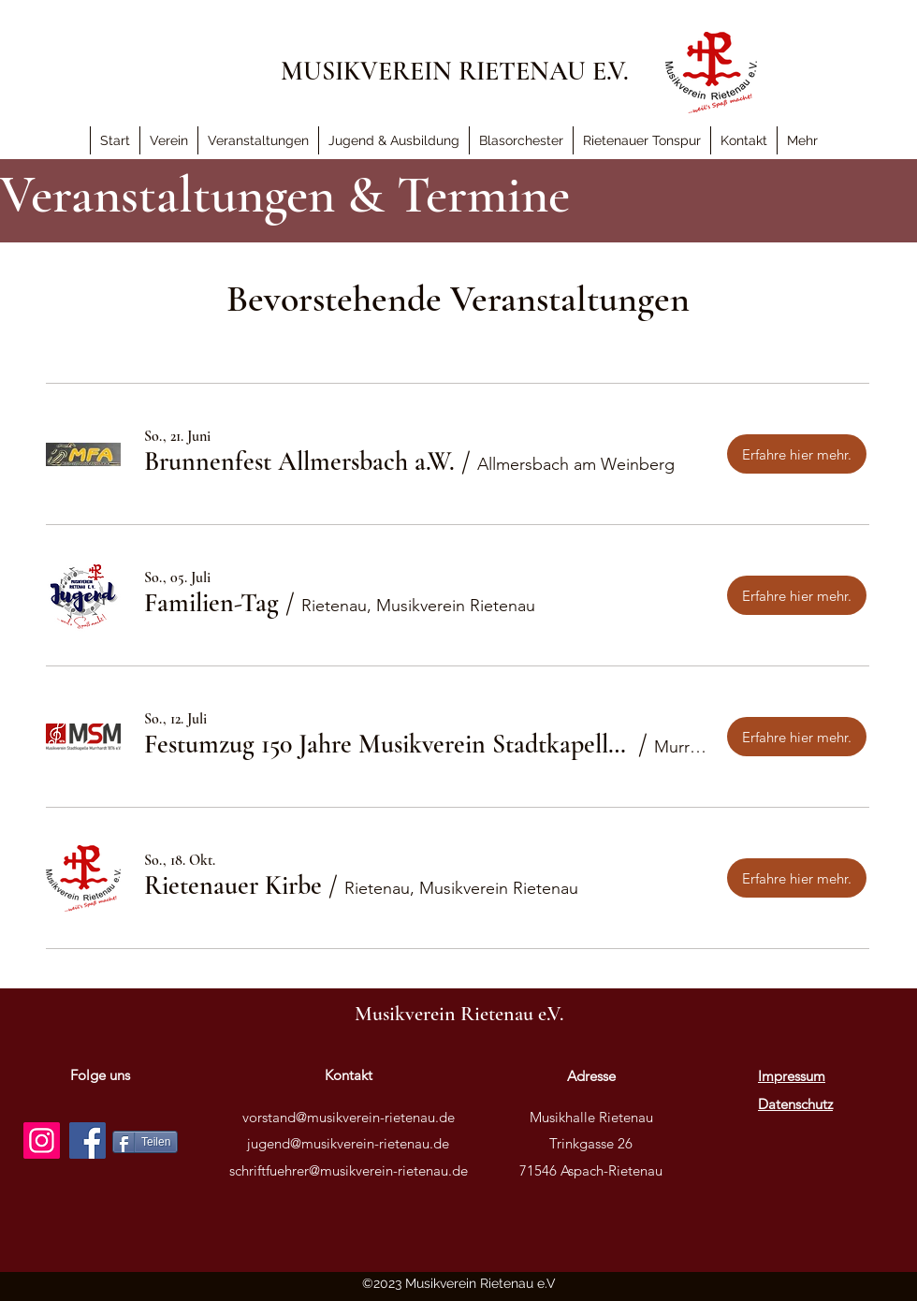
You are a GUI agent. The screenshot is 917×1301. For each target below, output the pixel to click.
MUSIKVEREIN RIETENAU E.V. (455, 71)
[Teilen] (145, 1142)
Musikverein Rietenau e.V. (459, 1013)
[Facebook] (87, 1140)
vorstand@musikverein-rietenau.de (348, 1117)
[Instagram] (41, 1140)
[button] (802, 140)
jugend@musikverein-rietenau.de (348, 1143)
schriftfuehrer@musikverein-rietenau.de (348, 1170)
